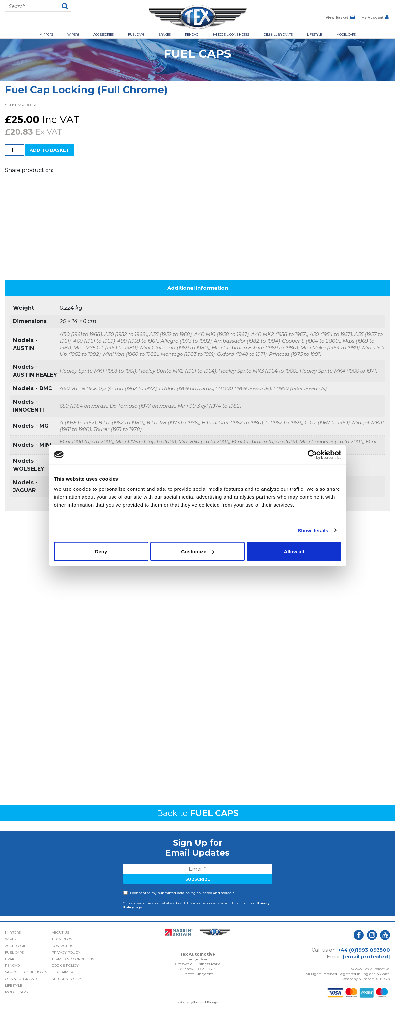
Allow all (294, 551)
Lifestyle (314, 34)
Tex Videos (62, 939)
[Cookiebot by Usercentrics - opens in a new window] (312, 454)
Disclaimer (62, 972)
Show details (313, 530)
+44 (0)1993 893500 (364, 950)
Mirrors (46, 34)
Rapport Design (205, 1002)
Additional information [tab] (197, 288)
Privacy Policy (66, 952)
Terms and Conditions (73, 959)
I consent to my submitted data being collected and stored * (182, 893)
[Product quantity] (14, 150)
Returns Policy (66, 979)
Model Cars (346, 34)
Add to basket (49, 149)
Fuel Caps (136, 34)
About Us (60, 932)
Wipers (73, 34)
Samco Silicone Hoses (231, 34)
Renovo (191, 34)
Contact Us (62, 946)
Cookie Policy (65, 965)
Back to (198, 813)
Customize (197, 551)
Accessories (103, 34)
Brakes (164, 34)
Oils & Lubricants (278, 34)
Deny (101, 551)
